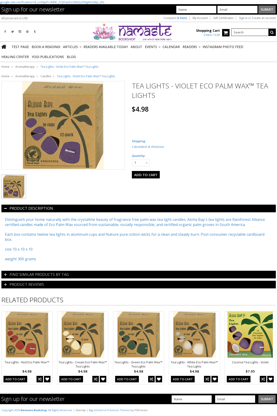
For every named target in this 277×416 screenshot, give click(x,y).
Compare (175, 18)
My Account (200, 18)
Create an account (264, 18)
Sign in (243, 18)
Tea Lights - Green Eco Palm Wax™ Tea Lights (138, 364)
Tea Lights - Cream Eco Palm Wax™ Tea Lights (83, 364)
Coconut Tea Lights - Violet (250, 362)
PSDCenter (141, 410)
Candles (45, 76)
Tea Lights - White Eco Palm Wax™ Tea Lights (194, 364)
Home (5, 67)
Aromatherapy (25, 67)
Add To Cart (15, 379)
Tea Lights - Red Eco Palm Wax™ (27, 362)
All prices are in (14, 18)
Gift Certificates (223, 18)
